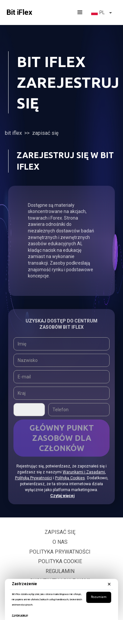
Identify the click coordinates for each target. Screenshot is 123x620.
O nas (60, 542)
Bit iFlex (13, 133)
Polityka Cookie (60, 561)
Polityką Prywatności (33, 478)
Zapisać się (60, 532)
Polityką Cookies (70, 478)
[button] (80, 12)
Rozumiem (99, 597)
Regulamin (60, 571)
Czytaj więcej (20, 615)
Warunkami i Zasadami (84, 472)
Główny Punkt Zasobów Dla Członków (62, 438)
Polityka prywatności (60, 552)
